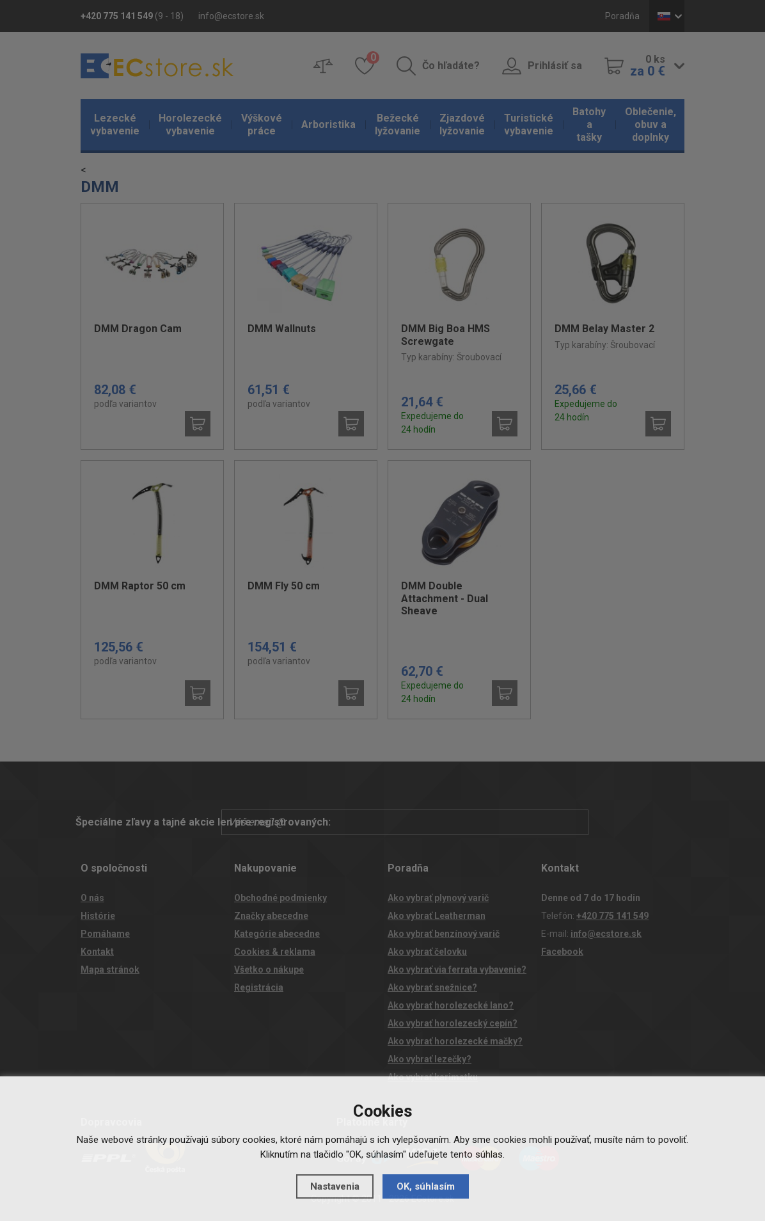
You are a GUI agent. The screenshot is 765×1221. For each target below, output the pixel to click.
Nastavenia (334, 1186)
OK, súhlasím (426, 1186)
